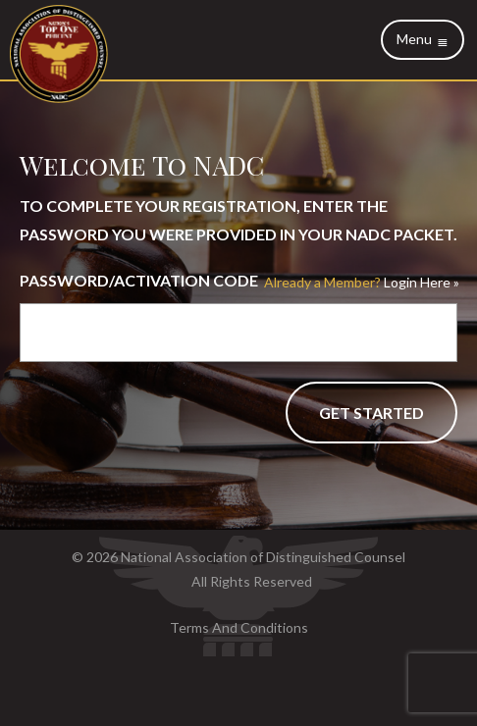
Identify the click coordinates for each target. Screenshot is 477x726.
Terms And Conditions (239, 627)
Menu (423, 39)
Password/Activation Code (139, 280)
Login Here (357, 282)
